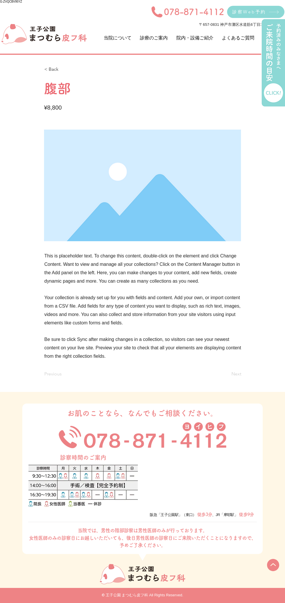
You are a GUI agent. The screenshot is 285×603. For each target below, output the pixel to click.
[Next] (226, 374)
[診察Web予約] (255, 12)
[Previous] (63, 374)
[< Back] (63, 69)
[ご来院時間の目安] (273, 63)
